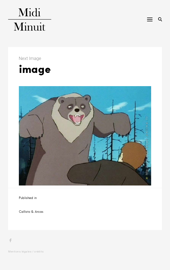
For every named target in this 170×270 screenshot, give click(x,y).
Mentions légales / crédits (26, 251)
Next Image (30, 58)
